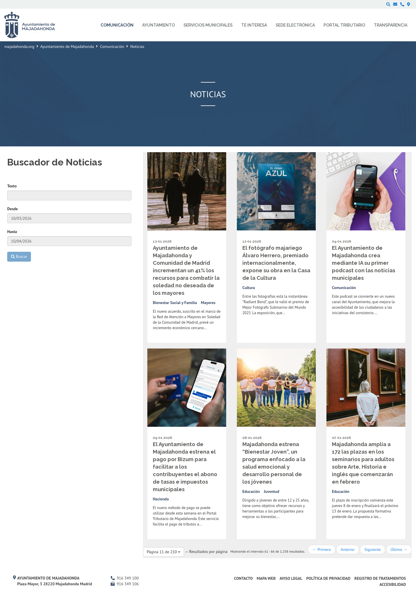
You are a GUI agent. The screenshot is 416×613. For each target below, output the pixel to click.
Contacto (243, 578)
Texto (12, 186)
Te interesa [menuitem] (254, 25)
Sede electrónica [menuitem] (295, 25)
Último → (399, 549)
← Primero (321, 549)
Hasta (12, 231)
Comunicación (112, 46)
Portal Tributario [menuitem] (344, 25)
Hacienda (161, 499)
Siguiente (372, 549)
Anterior (347, 549)
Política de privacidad (328, 578)
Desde (12, 208)
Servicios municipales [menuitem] (208, 25)
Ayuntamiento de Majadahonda (67, 46)
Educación (251, 491)
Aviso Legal (291, 578)
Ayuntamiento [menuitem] (158, 25)
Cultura (248, 287)
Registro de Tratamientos (380, 578)
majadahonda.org (19, 46)
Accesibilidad (392, 584)
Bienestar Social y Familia (175, 302)
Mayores (208, 302)
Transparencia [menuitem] (390, 25)
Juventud (271, 491)
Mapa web (266, 578)
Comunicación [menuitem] (117, 25)
